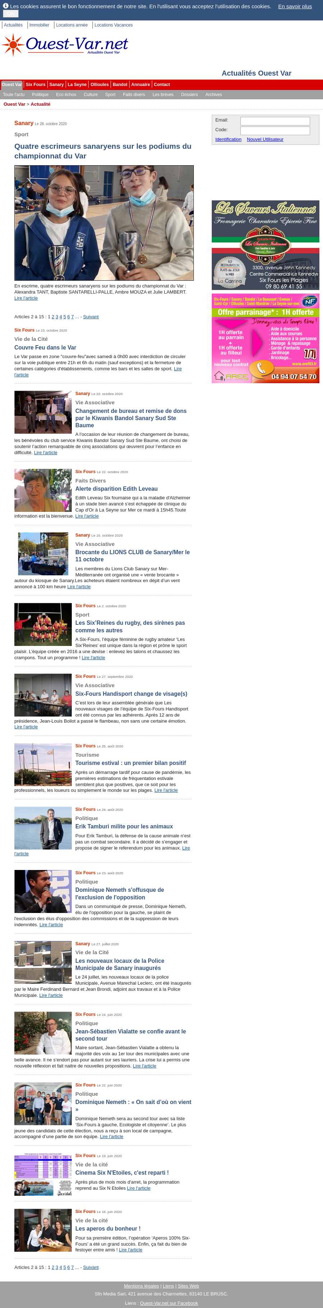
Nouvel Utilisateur (265, 139)
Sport (110, 94)
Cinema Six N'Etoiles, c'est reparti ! (103, 1168)
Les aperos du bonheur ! (103, 1224)
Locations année (72, 25)
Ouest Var (12, 84)
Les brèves (163, 94)
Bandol (120, 84)
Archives (214, 94)
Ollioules (99, 84)
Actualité (41, 104)
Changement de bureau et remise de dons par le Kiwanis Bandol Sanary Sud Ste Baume (103, 413)
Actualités (13, 25)
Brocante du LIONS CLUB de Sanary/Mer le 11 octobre (103, 552)
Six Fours (36, 84)
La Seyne (77, 84)
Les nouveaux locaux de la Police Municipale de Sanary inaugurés (103, 960)
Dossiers (189, 94)
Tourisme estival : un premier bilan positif (103, 758)
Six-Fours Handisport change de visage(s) (103, 689)
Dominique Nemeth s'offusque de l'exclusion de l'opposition (103, 889)
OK (11, 13)
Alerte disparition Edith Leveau (103, 484)
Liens (168, 1286)
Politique (40, 94)
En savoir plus (295, 6)
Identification (228, 139)
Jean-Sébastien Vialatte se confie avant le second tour (103, 1031)
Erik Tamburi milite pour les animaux (103, 822)
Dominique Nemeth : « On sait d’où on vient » (103, 1101)
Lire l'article (26, 298)
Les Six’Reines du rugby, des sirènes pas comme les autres (103, 622)
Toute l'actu (13, 94)
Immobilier (39, 25)
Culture (91, 94)
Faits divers (134, 94)
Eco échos (66, 94)
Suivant (91, 316)
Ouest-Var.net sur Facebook (169, 1303)
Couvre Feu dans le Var (103, 343)
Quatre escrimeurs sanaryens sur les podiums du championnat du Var (104, 144)
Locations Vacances (113, 25)
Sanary (57, 84)
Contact (162, 84)
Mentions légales (141, 1286)
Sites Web (188, 1286)
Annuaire (140, 84)
